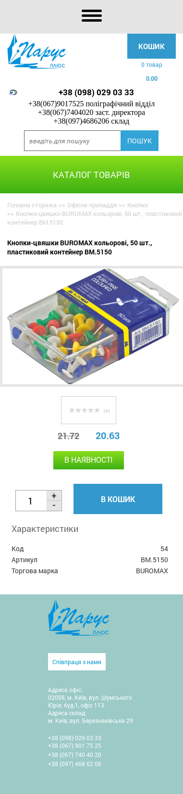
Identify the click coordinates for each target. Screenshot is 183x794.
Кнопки (137, 205)
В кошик (118, 499)
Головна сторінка (32, 205)
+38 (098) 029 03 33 (96, 92)
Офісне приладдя (92, 205)
